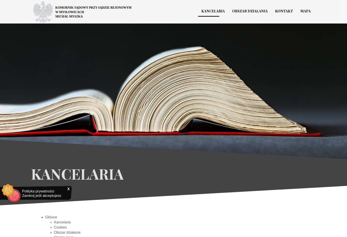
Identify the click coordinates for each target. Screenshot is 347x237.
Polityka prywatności (38, 191)
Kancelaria (62, 224)
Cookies (60, 229)
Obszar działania (67, 234)
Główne (51, 219)
